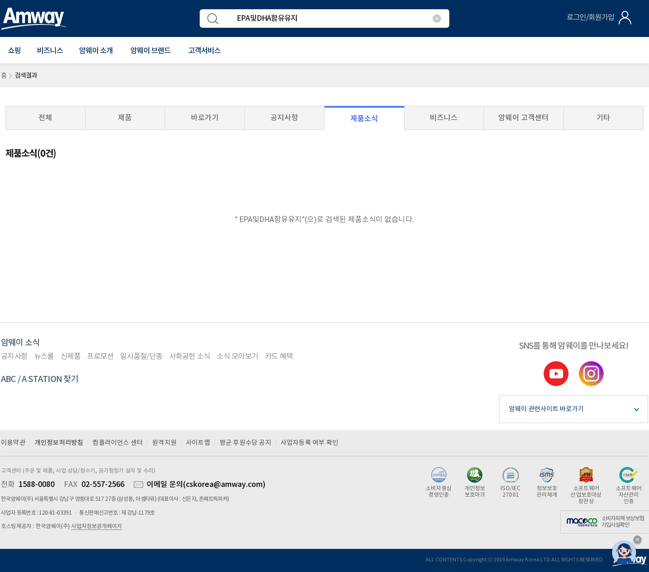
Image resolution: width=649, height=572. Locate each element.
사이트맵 (198, 443)
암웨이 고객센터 (523, 117)
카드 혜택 (279, 356)
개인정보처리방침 (59, 443)
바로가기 (205, 117)
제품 (125, 117)
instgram (591, 373)
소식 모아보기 (237, 356)
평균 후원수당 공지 (245, 443)
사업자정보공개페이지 (96, 526)
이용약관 (13, 443)
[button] (14, 51)
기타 (603, 117)
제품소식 (364, 118)
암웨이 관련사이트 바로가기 (546, 409)
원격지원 (164, 443)
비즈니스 (50, 51)
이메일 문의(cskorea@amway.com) (206, 484)
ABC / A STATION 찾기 (40, 379)
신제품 (70, 356)
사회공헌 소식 (189, 356)
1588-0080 (36, 484)
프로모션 (100, 356)
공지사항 (284, 117)
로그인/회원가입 (590, 17)
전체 (45, 117)
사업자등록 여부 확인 (309, 443)
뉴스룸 (44, 356)
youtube (556, 373)
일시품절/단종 (141, 356)
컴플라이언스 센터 (117, 443)
